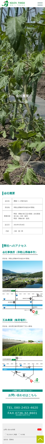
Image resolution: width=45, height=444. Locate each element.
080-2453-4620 (26, 407)
